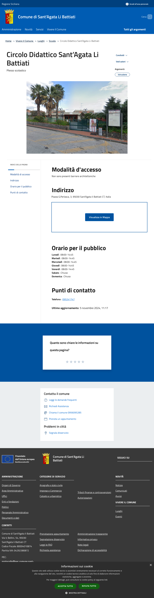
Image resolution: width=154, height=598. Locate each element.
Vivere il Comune (25, 41)
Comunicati (121, 490)
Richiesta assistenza (50, 550)
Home (8, 41)
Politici (5, 507)
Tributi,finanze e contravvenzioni (94, 492)
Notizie (119, 485)
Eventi (119, 516)
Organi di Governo (11, 485)
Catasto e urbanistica (50, 496)
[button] (77, 592)
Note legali (83, 545)
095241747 (68, 299)
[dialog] (77, 580)
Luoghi (41, 41)
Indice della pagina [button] (19, 164)
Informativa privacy (87, 539)
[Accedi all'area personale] (137, 4)
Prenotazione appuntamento (54, 534)
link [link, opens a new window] (106, 580)
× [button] (150, 565)
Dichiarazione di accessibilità (92, 550)
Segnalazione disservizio (52, 539)
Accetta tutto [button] (65, 586)
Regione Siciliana (10, 4)
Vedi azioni (122, 62)
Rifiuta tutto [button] (89, 586)
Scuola (52, 41)
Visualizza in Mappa (99, 217)
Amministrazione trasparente (93, 534)
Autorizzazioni (85, 498)
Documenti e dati (10, 518)
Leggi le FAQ (46, 545)
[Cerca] (148, 16)
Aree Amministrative (12, 490)
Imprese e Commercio (51, 490)
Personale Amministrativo (15, 512)
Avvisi (119, 496)
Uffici (4, 496)
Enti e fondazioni (10, 501)
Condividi (122, 55)
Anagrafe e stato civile (51, 485)
